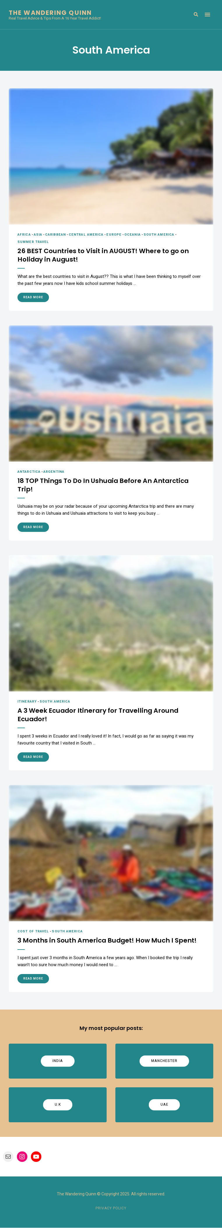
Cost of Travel (33, 931)
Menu (207, 14)
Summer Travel (33, 241)
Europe (113, 234)
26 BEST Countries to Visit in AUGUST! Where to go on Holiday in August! (103, 255)
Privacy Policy (111, 1208)
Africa (24, 234)
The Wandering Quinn (50, 12)
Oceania (132, 234)
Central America (86, 234)
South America (159, 234)
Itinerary (27, 701)
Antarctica (28, 471)
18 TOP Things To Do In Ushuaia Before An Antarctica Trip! (104, 485)
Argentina (53, 471)
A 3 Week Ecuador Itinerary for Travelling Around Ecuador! (99, 715)
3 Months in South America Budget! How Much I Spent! (107, 941)
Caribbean (55, 234)
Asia (38, 234)
